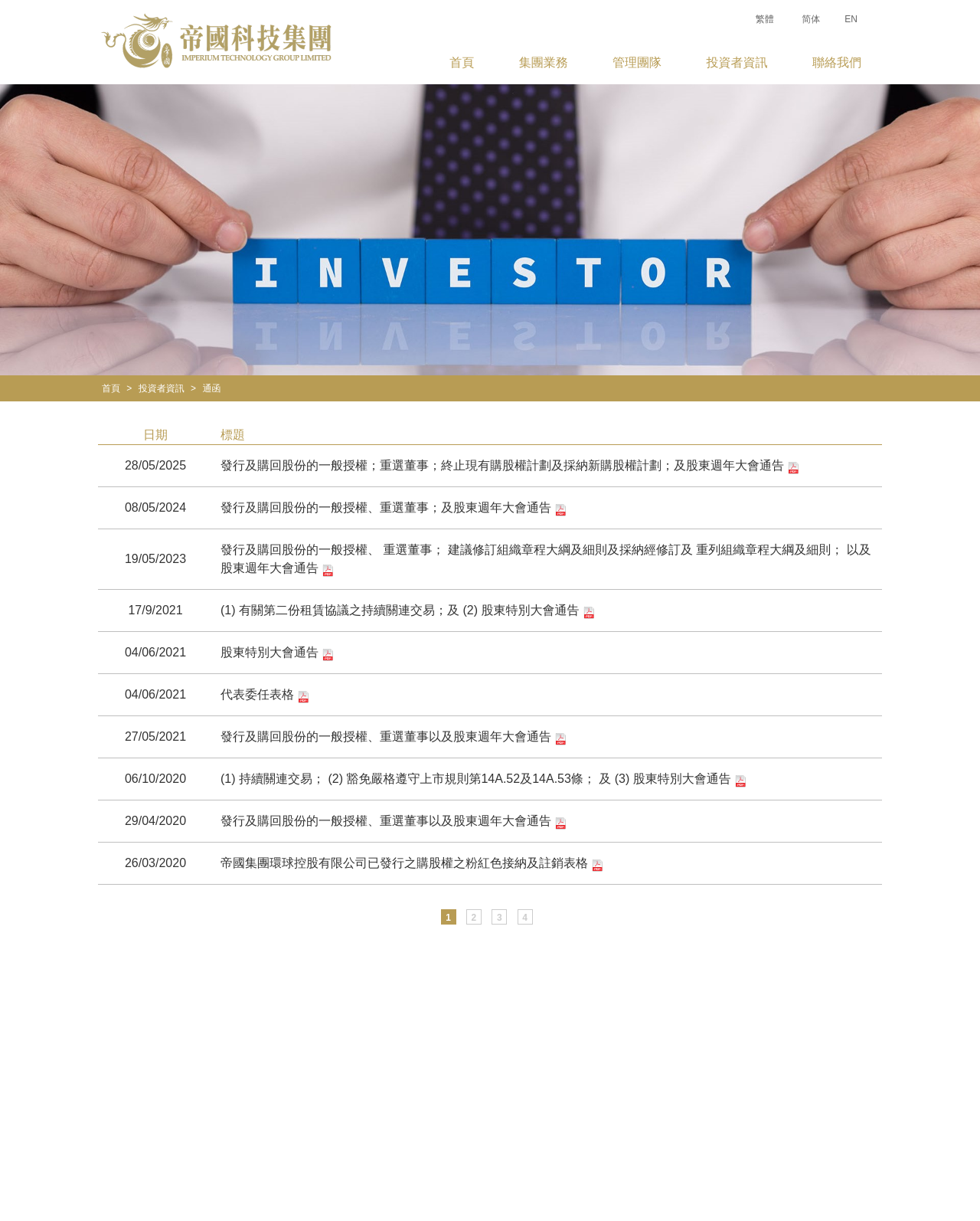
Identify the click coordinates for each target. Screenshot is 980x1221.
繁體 (765, 19)
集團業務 (543, 62)
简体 (811, 19)
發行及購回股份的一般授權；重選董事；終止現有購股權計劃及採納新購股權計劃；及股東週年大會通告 (509, 466)
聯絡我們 (836, 62)
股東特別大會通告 (277, 653)
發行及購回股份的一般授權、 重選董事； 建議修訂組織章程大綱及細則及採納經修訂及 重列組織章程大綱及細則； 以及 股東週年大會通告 (545, 560)
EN (851, 19)
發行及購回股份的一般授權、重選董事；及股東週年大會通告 (393, 508)
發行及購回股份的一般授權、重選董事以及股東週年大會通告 (393, 737)
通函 (211, 388)
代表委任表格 (264, 695)
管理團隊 (637, 62)
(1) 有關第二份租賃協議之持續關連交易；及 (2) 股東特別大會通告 (407, 611)
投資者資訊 (737, 62)
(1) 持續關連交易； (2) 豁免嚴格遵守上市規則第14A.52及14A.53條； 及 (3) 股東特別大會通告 (483, 779)
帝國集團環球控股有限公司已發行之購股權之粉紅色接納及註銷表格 (411, 864)
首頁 (461, 62)
